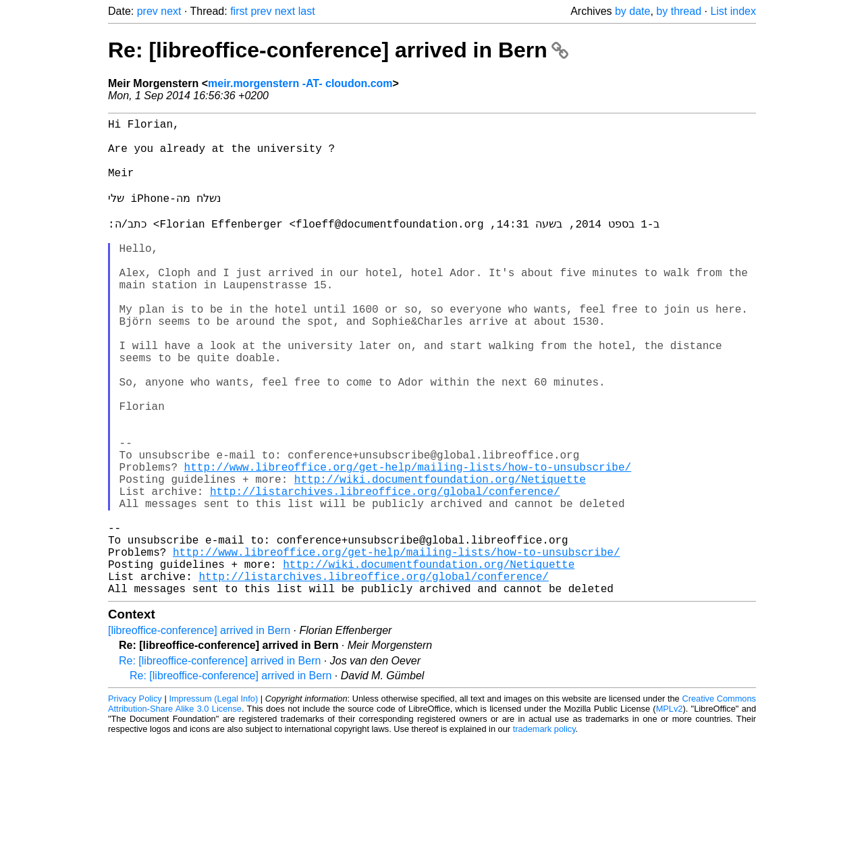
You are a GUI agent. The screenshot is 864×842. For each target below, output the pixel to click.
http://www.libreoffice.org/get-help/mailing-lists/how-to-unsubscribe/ (407, 542)
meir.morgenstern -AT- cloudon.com (300, 83)
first (239, 11)
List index (733, 11)
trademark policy (544, 831)
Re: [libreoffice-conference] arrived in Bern (338, 50)
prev (147, 11)
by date (632, 11)
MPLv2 (669, 811)
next (171, 11)
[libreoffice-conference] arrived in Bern (199, 733)
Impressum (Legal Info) (213, 801)
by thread (678, 11)
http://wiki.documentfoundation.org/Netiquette (440, 557)
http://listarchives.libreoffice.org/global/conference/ (385, 571)
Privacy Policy (135, 801)
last (306, 11)
